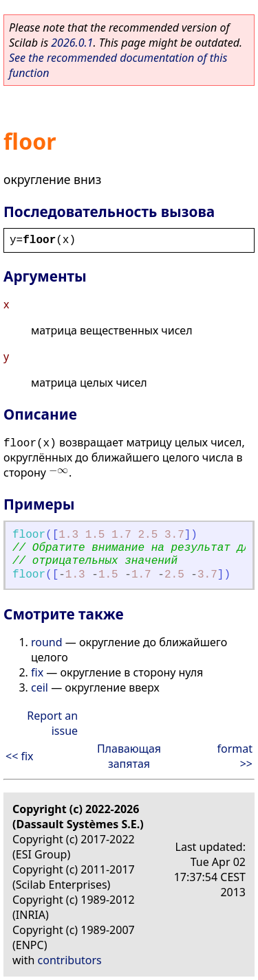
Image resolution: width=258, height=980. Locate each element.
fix (37, 672)
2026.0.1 (72, 42)
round (47, 642)
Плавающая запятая (129, 756)
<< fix (20, 756)
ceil (39, 687)
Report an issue (52, 723)
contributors (70, 960)
